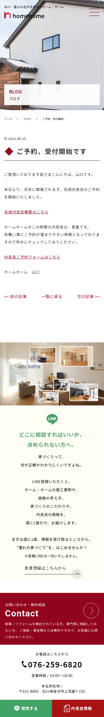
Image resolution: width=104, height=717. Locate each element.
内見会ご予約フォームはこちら (32, 257)
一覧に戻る (52, 296)
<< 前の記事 (15, 296)
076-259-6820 (52, 664)
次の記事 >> (88, 296)
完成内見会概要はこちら (26, 211)
